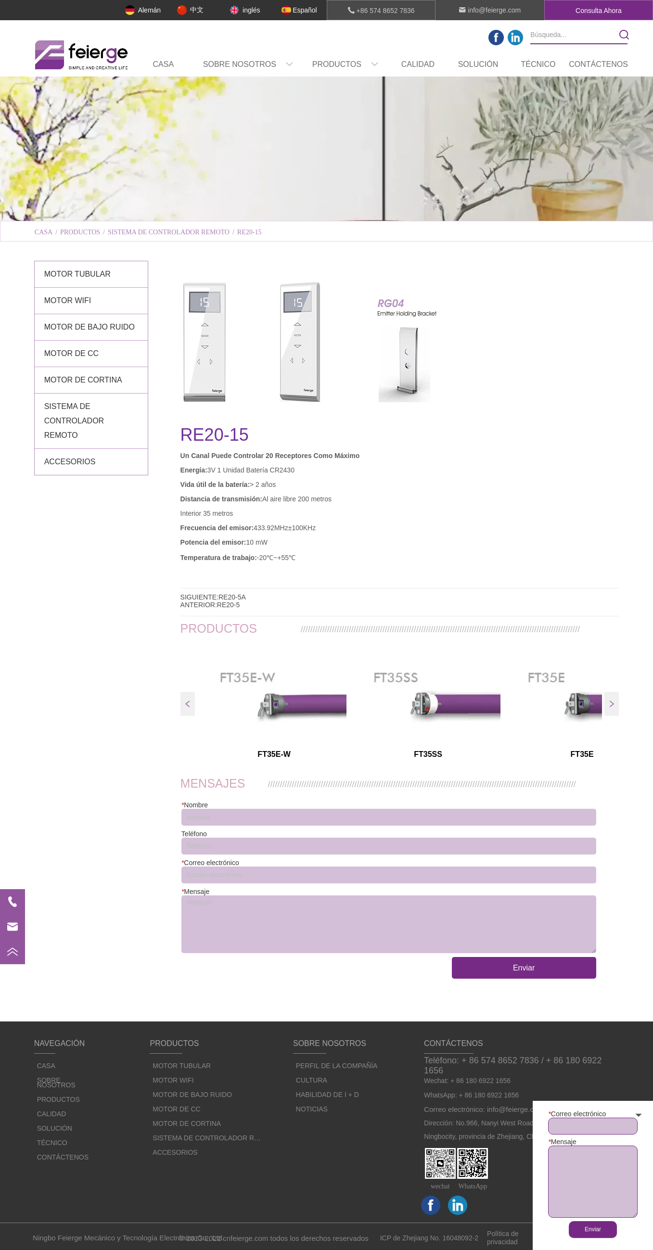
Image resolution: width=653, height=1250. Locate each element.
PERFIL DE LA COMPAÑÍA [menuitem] (206, 208)
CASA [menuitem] (163, 64)
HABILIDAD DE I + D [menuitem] (446, 208)
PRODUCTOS (80, 232)
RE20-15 (249, 232)
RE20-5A (232, 597)
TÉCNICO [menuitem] (538, 64)
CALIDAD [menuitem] (418, 64)
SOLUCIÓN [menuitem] (478, 64)
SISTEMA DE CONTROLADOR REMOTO (169, 232)
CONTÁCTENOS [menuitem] (598, 64)
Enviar (524, 968)
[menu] (380, 64)
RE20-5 (228, 605)
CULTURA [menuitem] (326, 208)
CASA (43, 232)
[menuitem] (248, 64)
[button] (248, 65)
